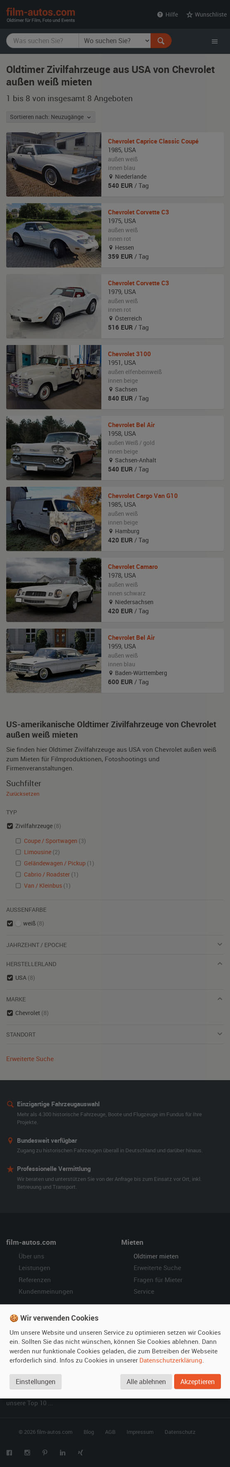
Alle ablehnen (146, 1381)
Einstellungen (35, 1381)
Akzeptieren (197, 1381)
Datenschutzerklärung (170, 1360)
